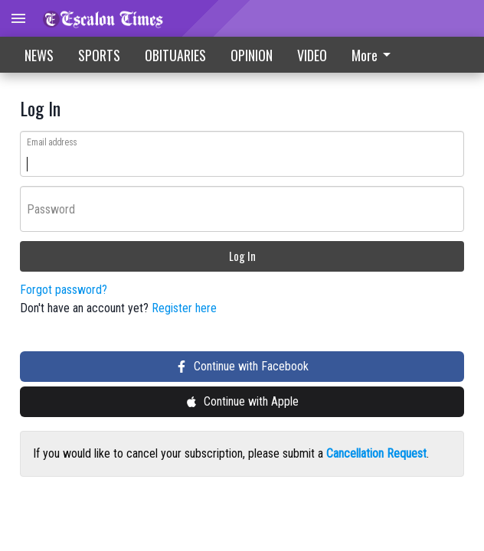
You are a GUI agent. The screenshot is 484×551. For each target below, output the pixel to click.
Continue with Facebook (242, 367)
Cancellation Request (376, 455)
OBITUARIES (175, 55)
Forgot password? (63, 291)
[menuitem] (375, 55)
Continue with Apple (242, 403)
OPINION (252, 55)
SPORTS (99, 55)
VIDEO (312, 55)
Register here (184, 309)
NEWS (39, 55)
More (374, 55)
